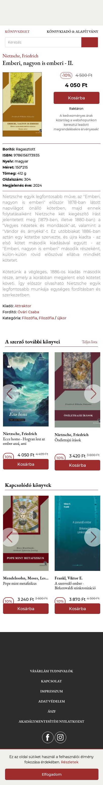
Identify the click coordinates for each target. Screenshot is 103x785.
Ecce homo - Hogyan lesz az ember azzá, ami (24, 441)
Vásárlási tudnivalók (51, 671)
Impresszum (51, 691)
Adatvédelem (51, 701)
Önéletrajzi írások (68, 440)
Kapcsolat (51, 681)
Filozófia (29, 318)
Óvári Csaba (28, 312)
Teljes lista (89, 341)
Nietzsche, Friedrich (21, 56)
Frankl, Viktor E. (69, 578)
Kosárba (76, 98)
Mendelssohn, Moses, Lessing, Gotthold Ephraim (26, 578)
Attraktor (23, 306)
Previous (9, 393)
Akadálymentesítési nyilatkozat (51, 721)
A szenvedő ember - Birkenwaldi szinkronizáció (75, 586)
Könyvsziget (17, 31)
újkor (61, 318)
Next (93, 393)
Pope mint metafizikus (20, 583)
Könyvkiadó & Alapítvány (72, 31)
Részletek (70, 762)
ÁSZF (52, 711)
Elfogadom (52, 774)
